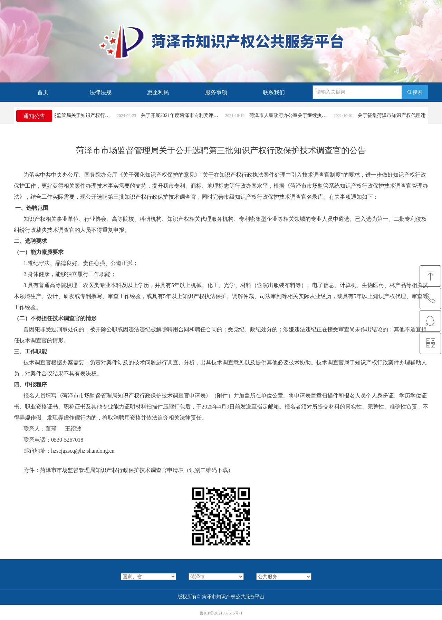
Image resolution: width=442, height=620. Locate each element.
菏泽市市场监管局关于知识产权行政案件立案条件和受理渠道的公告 (77, 115)
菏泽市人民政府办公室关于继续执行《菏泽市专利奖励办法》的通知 (294, 115)
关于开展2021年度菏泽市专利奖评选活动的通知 (185, 115)
